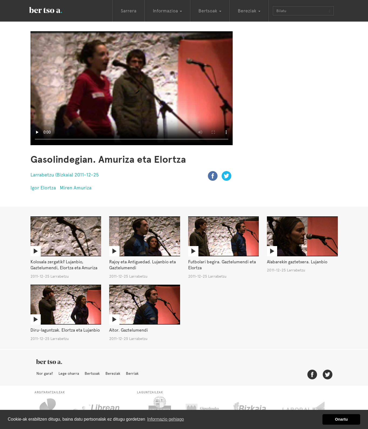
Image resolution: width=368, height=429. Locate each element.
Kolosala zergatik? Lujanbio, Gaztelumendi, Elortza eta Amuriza (63, 265)
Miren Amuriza (75, 187)
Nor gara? (44, 373)
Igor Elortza (43, 187)
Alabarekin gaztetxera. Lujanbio (297, 261)
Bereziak (112, 373)
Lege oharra (69, 373)
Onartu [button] (341, 419)
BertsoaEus (53, 9)
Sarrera (128, 10)
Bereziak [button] (249, 10)
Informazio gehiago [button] (165, 419)
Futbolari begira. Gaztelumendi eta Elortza (222, 265)
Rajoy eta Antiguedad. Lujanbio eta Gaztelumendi (142, 265)
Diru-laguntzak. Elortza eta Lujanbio (65, 330)
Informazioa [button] (167, 10)
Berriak (132, 373)
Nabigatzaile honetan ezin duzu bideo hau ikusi (131, 88)
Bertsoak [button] (209, 10)
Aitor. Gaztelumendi (128, 330)
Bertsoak (92, 373)
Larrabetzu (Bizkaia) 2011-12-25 (64, 175)
